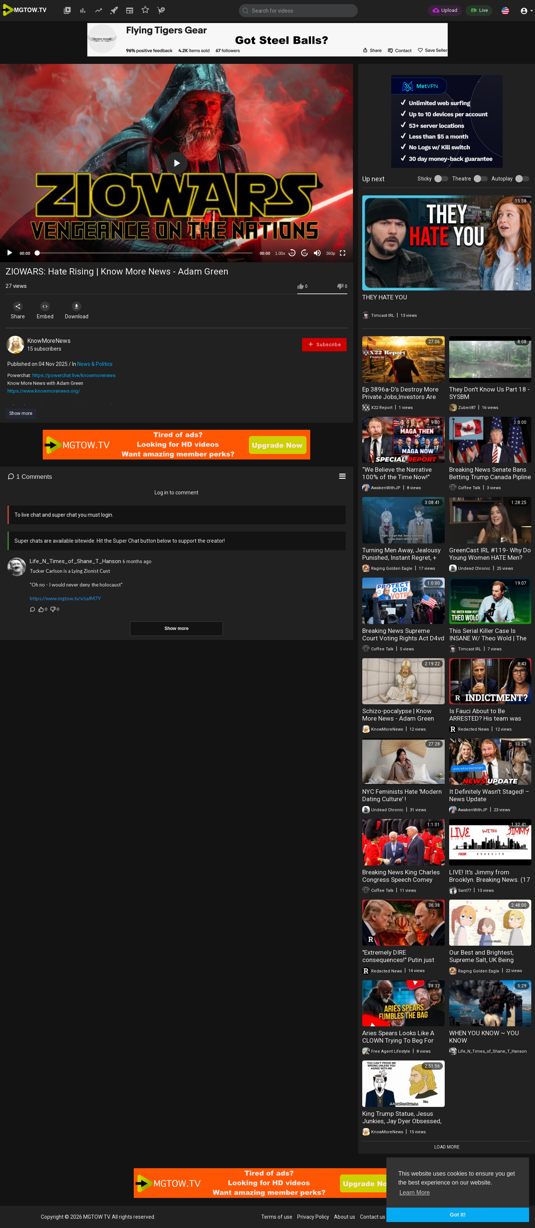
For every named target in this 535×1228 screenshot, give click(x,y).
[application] (176, 163)
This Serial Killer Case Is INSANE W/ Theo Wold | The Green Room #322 (487, 638)
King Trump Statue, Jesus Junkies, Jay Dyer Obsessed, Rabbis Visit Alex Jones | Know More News (401, 1125)
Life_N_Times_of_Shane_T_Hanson (75, 561)
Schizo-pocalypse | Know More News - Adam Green (398, 714)
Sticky (425, 179)
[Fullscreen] (342, 253)
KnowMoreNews (49, 340)
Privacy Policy (313, 1217)
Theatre (461, 179)
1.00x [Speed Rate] (280, 253)
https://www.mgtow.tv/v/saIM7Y (65, 598)
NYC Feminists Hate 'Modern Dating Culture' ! (402, 795)
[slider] (145, 253)
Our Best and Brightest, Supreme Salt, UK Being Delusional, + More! (481, 960)
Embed (49, 310)
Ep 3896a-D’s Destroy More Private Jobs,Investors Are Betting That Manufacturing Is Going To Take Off (400, 400)
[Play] (9, 253)
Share (19, 310)
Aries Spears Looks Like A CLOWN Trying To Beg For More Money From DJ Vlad (399, 1040)
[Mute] (317, 253)
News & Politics (95, 364)
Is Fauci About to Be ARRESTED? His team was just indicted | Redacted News (485, 722)
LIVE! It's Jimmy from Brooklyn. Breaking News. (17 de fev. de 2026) (489, 879)
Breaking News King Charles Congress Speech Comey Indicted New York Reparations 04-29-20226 (401, 883)
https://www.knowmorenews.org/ (43, 391)
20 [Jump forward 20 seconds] (305, 253)
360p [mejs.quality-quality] (330, 253)
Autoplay (502, 179)
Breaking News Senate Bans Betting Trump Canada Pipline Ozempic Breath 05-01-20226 (490, 481)
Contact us (372, 1217)
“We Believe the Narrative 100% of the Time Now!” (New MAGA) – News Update (402, 477)
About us (344, 1217)
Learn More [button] (414, 1192)
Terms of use (276, 1217)
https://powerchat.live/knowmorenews (74, 375)
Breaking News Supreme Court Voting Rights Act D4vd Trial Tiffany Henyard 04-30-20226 (403, 642)
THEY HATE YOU (384, 297)
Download (83, 310)
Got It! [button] (458, 1215)
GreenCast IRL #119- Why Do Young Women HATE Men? (490, 553)
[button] (505, 10)
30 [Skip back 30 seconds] (292, 253)
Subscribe (324, 344)
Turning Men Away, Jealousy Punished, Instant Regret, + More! (401, 557)
